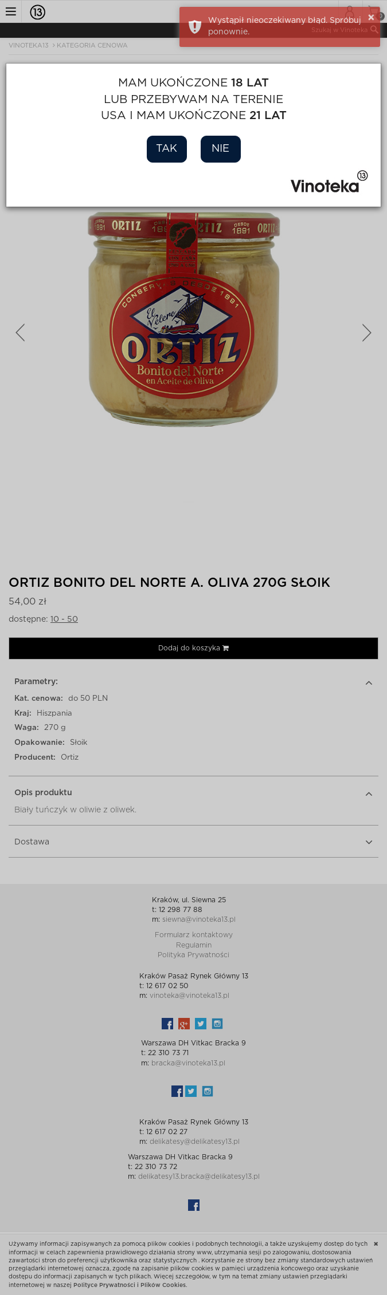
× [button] (371, 17)
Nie (220, 149)
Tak (166, 149)
